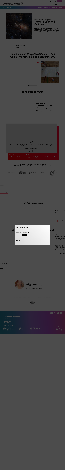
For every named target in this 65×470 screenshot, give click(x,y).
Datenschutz (18, 242)
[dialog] (32, 235)
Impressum (22, 242)
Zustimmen (24, 235)
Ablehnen (18, 235)
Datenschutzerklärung (25, 232)
